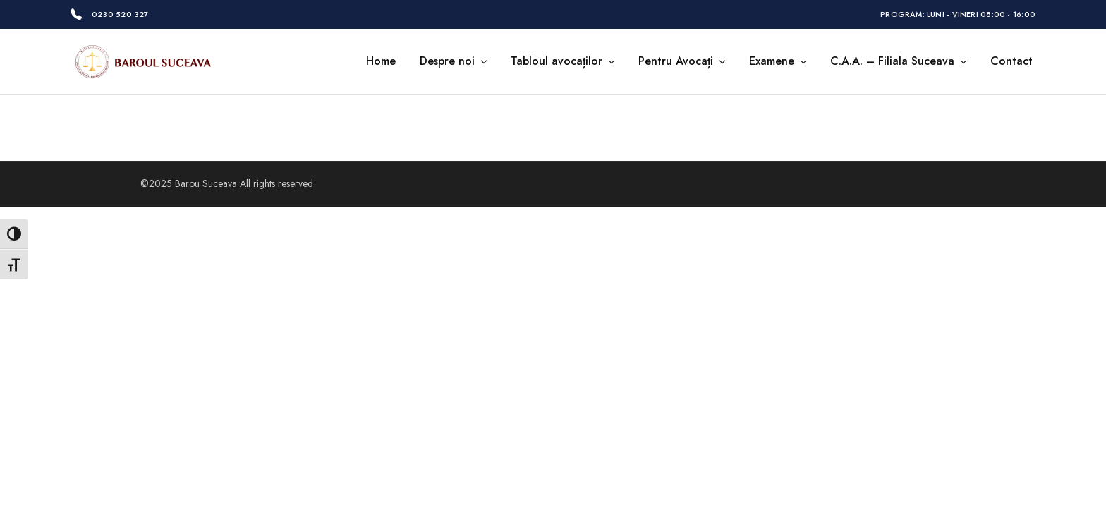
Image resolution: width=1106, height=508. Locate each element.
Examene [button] (778, 61)
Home (381, 61)
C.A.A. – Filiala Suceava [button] (899, 61)
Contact (1011, 61)
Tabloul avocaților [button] (563, 61)
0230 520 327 (120, 14)
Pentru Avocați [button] (682, 61)
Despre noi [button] (454, 61)
